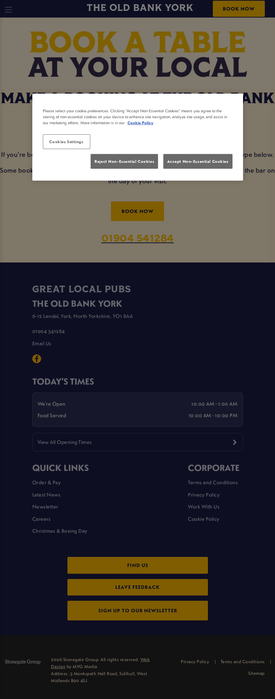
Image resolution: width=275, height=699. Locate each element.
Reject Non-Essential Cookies (124, 161)
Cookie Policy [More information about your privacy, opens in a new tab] (140, 122)
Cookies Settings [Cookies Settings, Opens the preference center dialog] (66, 141)
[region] (137, 137)
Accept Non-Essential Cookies (198, 161)
